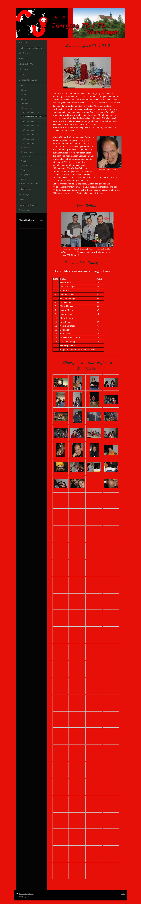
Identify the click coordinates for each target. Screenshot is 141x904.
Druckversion (21, 894)
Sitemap (30, 894)
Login (123, 894)
